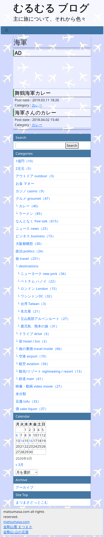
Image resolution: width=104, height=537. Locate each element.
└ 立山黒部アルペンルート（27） (43, 318)
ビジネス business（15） (36, 236)
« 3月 (20, 464)
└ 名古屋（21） (29, 311)
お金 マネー (25, 183)
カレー (37, 105)
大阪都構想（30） (30, 243)
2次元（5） (24, 168)
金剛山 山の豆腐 (16, 532)
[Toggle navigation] (6, 30)
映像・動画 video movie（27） (40, 386)
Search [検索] (72, 145)
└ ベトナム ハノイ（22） (36, 281)
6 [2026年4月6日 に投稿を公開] (17, 435)
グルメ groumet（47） (34, 198)
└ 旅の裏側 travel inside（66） (40, 348)
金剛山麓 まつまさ (17, 526)
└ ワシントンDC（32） (35, 296)
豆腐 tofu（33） (28, 401)
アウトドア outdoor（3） (36, 176)
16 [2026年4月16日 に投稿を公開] (31, 440)
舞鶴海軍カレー (33, 92)
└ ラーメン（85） (30, 213)
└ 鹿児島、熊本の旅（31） (37, 326)
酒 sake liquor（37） (32, 408)
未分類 (21, 393)
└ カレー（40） (28, 206)
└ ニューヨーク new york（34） (42, 273)
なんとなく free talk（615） (38, 221)
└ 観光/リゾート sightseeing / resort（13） (50, 371)
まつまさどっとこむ (32, 502)
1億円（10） (25, 161)
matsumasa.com (16, 521)
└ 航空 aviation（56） (33, 363)
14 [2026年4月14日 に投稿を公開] (22, 440)
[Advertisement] (30, 72)
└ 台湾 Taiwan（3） (32, 303)
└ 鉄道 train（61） (30, 378)
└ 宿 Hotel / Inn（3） (32, 341)
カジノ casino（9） (31, 191)
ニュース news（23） (33, 228)
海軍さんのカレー (35, 112)
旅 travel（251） (29, 258)
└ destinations (27, 266)
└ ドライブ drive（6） (33, 333)
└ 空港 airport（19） (32, 356)
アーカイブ (24, 487)
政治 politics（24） (30, 251)
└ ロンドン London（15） (37, 288)
